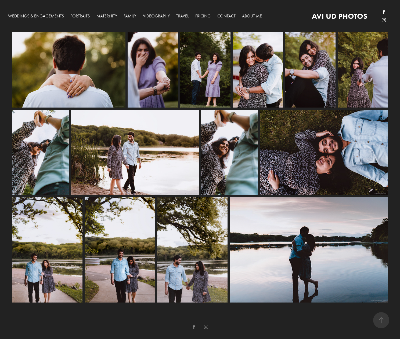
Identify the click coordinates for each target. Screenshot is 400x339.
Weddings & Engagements (36, 16)
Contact (226, 16)
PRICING (203, 16)
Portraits (80, 16)
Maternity (106, 16)
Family (130, 16)
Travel (182, 16)
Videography (156, 16)
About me (252, 16)
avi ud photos (339, 16)
